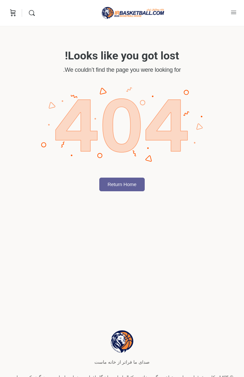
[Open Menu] (234, 12)
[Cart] (12, 13)
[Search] (30, 13)
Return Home (121, 184)
